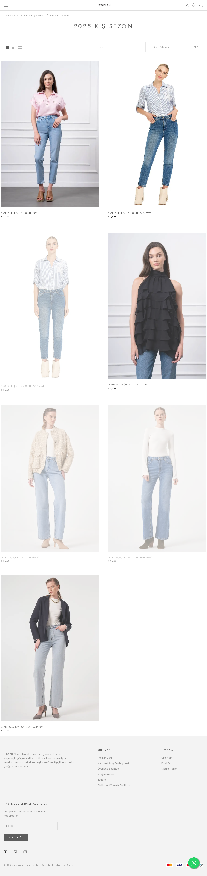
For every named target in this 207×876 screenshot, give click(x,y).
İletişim (102, 779)
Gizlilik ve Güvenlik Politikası (114, 785)
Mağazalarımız (107, 774)
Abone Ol (15, 837)
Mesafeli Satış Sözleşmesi (113, 763)
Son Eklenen (163, 47)
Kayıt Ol (165, 763)
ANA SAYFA (12, 15)
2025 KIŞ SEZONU (34, 15)
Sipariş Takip (169, 768)
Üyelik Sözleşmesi (108, 768)
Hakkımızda (105, 757)
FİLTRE (194, 47)
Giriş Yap (166, 757)
